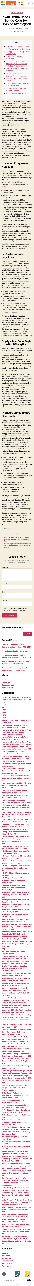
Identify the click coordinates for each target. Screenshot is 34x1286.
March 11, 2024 (23, 28)
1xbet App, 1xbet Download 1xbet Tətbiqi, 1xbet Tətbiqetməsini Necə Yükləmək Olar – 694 (15, 831)
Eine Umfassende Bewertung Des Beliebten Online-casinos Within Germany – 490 (14, 968)
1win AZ (10, 528)
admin (12, 28)
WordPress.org (7, 687)
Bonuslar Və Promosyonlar (16, 88)
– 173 (4, 705)
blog (3, 949)
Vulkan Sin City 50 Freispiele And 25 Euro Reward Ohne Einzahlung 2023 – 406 (16, 1195)
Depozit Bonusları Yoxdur (15, 61)
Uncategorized (17, 12)
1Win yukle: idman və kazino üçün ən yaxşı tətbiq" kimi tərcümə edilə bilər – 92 (16, 807)
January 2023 (7, 1266)
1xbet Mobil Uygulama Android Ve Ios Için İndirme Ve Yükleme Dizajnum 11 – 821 (16, 868)
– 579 (4, 715)
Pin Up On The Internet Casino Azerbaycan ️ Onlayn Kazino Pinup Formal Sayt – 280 (14, 1122)
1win (5, 528)
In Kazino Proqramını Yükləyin (17, 47)
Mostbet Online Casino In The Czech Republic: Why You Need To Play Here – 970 (16, 1061)
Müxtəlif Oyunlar (12, 91)
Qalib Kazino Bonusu (14, 73)
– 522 (4, 712)
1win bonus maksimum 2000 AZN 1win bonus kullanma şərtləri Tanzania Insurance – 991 (16, 785)
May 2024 (5, 1253)
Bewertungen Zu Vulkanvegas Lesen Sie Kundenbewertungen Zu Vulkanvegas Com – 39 (17, 944)
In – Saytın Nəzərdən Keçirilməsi (18, 49)
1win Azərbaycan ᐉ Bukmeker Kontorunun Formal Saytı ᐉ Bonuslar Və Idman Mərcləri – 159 (16, 763)
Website (4, 600)
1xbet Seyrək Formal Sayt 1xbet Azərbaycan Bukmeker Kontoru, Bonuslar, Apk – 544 (14, 880)
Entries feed (6, 682)
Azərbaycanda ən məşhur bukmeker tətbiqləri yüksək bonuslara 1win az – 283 (15, 894)
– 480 (4, 710)
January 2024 (7, 1263)
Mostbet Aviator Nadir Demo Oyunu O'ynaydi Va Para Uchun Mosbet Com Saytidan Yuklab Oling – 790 (16, 1005)
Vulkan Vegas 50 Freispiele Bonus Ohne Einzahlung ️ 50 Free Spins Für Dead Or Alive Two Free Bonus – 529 (17, 1202)
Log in (4, 680)
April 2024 (6, 1256)
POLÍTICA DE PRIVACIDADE (9, 1280)
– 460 (4, 707)
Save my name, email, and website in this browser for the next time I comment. (15, 609)
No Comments (18, 31)
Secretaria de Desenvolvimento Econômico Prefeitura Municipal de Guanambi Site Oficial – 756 (15, 1180)
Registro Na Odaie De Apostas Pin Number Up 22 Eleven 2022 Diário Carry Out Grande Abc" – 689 (17, 1158)
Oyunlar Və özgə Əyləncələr (16, 76)
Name (4, 584)
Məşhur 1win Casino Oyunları (17, 93)
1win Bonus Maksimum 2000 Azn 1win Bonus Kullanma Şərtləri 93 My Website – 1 (16, 778)
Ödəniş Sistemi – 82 (9, 1090)
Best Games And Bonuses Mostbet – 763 (17, 924)
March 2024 (6, 1258)
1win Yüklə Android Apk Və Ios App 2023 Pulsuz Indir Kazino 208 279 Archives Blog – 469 (17, 814)
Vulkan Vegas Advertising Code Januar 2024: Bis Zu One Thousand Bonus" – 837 (16, 1209)
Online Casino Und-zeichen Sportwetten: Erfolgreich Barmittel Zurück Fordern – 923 (15, 1095)
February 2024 (7, 1261)
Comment (5, 567)
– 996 (4, 718)
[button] (28, 3)
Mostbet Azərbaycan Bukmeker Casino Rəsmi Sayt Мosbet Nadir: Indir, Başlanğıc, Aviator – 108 (16, 1032)
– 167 (4, 702)
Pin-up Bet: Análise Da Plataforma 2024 (16, 651)
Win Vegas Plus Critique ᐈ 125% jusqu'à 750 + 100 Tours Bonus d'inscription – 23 (17, 1231)
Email (4, 592)
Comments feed (8, 685)
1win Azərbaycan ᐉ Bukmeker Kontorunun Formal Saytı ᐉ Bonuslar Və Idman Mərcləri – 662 (16, 771)
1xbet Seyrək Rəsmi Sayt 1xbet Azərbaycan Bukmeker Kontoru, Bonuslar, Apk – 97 (14, 887)
